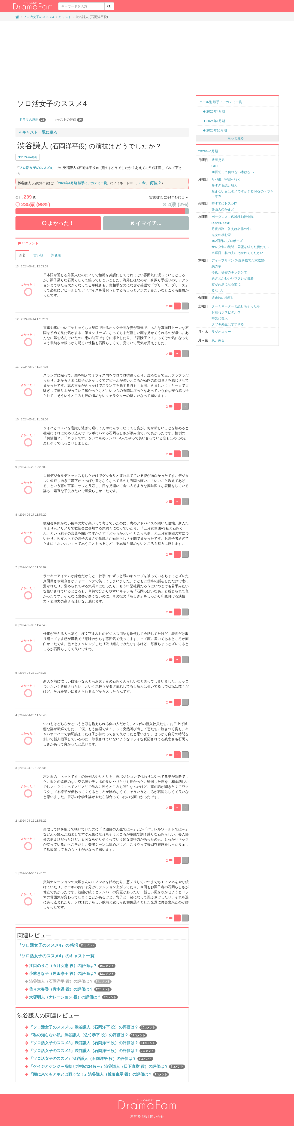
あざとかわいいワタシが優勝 (233, 278)
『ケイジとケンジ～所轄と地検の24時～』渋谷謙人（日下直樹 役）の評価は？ (107, 1066)
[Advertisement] (147, 58)
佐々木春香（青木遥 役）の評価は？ (70, 989)
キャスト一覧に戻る (38, 132)
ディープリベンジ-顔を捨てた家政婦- (238, 260)
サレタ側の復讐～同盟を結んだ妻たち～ (241, 247)
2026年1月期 (214, 121)
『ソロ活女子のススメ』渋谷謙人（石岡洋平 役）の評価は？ (91, 1058)
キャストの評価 (68, 120)
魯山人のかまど (223, 209)
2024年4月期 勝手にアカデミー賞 (82, 183)
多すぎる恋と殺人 (224, 185)
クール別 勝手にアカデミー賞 (220, 102)
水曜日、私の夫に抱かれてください (237, 253)
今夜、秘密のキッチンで (229, 272)
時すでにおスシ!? (224, 203)
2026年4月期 (214, 111)
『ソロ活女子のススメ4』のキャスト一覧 (55, 956)
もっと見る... (237, 138)
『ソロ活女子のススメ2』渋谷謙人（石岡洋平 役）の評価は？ (92, 1051)
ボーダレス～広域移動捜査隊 (233, 217)
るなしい (218, 290)
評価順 (56, 255)
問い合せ (157, 1116)
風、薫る (218, 340)
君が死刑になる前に (226, 284)
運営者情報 (138, 1116)
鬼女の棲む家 (221, 235)
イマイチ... (145, 223)
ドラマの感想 (32, 120)
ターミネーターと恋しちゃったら (236, 306)
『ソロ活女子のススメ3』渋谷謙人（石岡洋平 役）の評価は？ (93, 1043)
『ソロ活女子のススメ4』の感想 (47, 945)
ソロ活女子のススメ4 (38, 17)
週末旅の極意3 (222, 298)
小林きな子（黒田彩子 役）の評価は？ (72, 973)
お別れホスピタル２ (226, 312)
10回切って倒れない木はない (233, 172)
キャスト (64, 17)
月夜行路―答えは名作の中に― (234, 229)
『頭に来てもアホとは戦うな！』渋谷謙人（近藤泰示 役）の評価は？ (99, 1074)
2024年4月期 (27, 157)
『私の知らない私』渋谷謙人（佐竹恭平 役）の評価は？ (88, 1035)
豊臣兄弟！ (220, 160)
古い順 (38, 255)
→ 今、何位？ (149, 183)
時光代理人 (220, 318)
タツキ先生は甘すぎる (228, 324)
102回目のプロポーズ (227, 241)
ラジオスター (221, 332)
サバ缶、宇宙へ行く (226, 179)
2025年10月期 (215, 130)
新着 (22, 255)
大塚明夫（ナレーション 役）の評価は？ (73, 997)
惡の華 (216, 266)
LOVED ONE (221, 223)
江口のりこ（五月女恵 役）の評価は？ (72, 966)
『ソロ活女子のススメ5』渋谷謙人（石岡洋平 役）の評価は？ (93, 1027)
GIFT (215, 166)
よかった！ (58, 223)
